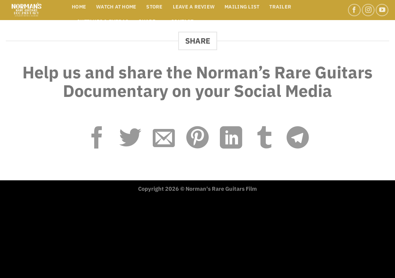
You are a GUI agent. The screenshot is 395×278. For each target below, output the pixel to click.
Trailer (280, 6)
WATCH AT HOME (116, 6)
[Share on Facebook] (97, 139)
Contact (182, 21)
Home (79, 6)
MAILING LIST (242, 6)
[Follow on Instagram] (368, 10)
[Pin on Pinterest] (197, 139)
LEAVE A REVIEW (194, 6)
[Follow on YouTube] (382, 10)
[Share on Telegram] (298, 139)
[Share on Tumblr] (264, 139)
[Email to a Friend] (164, 139)
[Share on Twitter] (130, 139)
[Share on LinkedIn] (231, 139)
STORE (154, 6)
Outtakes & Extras (102, 21)
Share (149, 21)
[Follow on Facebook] (354, 10)
